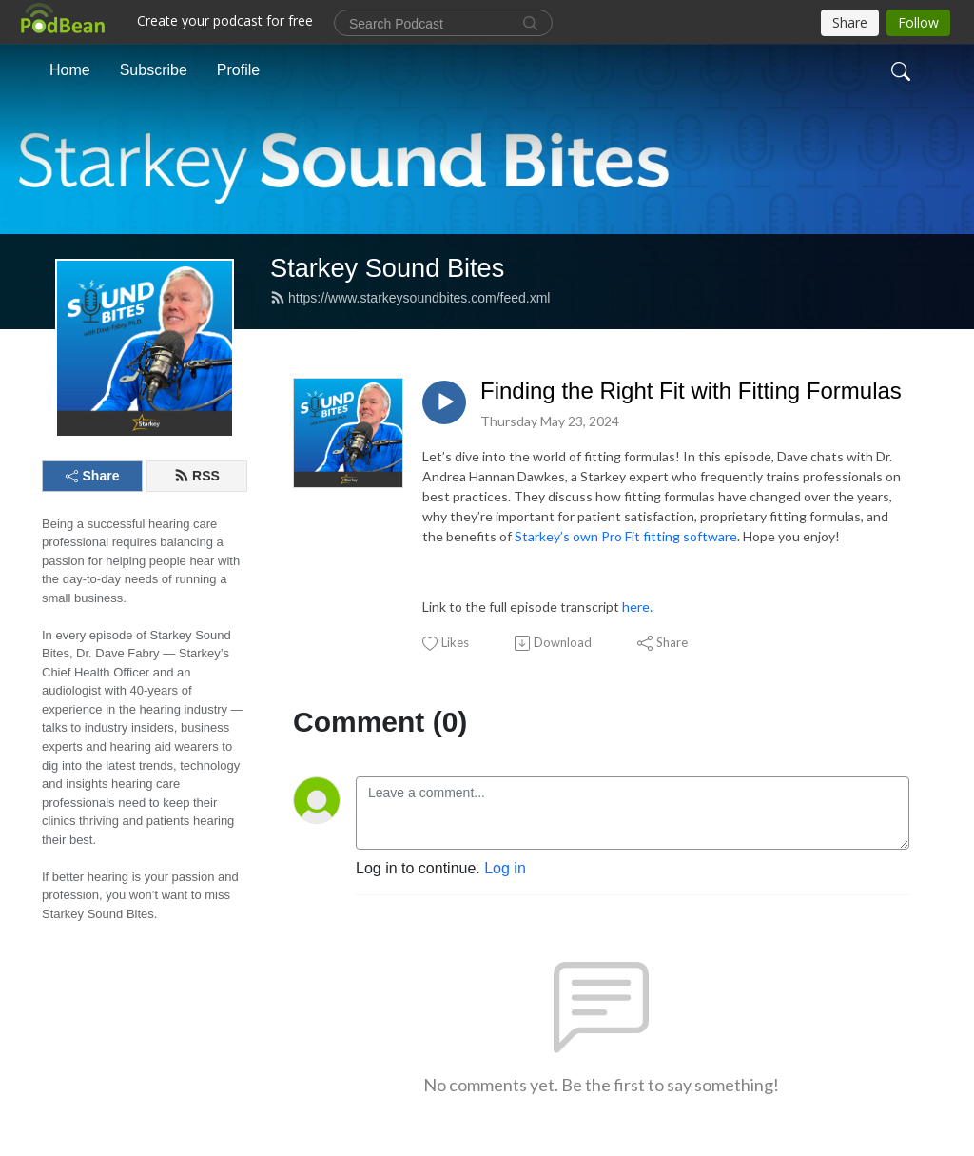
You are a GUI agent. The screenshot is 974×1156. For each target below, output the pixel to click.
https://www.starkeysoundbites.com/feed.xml (410, 297)
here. (637, 606)
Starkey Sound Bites (387, 268)
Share (93, 475)
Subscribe (153, 70)
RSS (197, 475)
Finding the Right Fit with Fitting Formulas (691, 390)
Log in (505, 868)
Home (69, 70)
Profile (238, 70)
